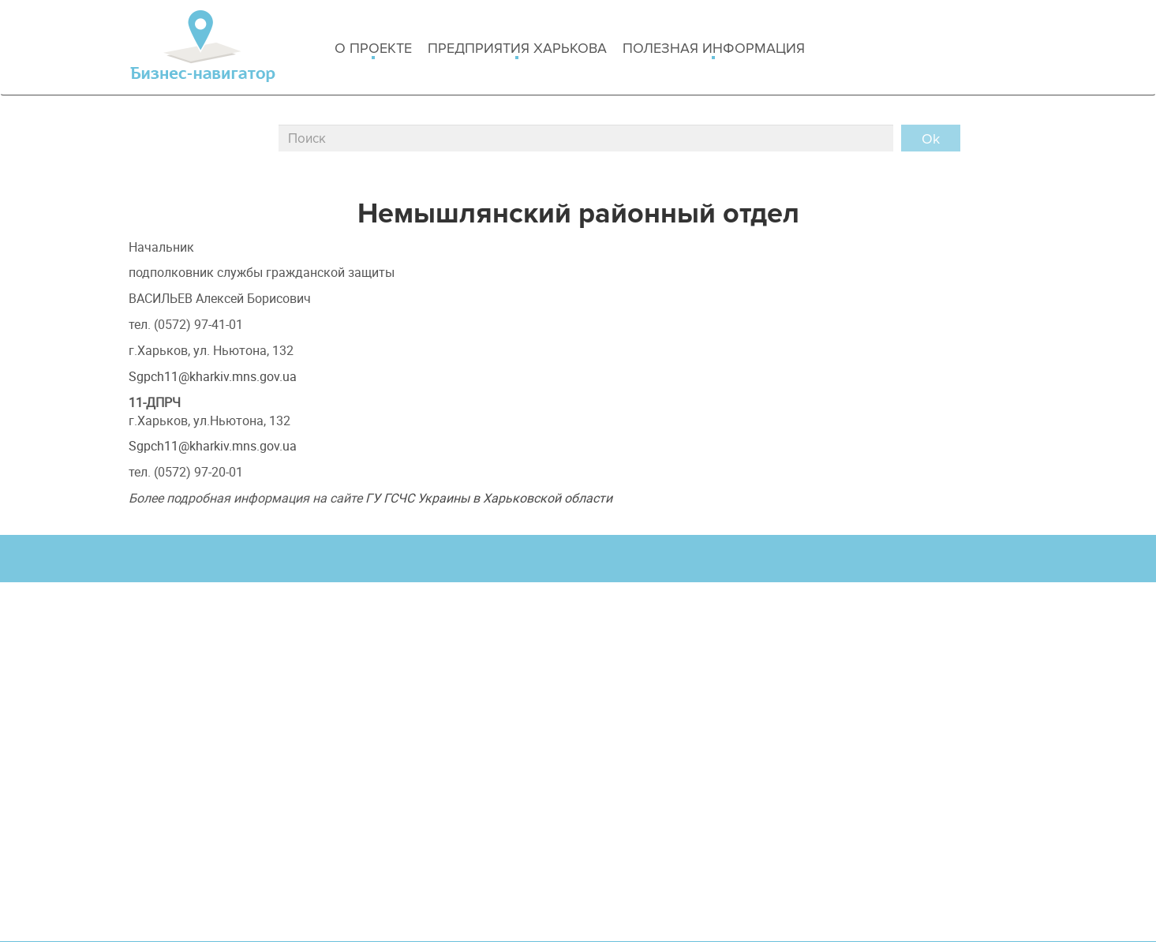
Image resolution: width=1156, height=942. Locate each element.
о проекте (373, 49)
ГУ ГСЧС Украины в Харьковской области (488, 498)
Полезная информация (714, 49)
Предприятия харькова (517, 49)
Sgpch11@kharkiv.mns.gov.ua (213, 376)
